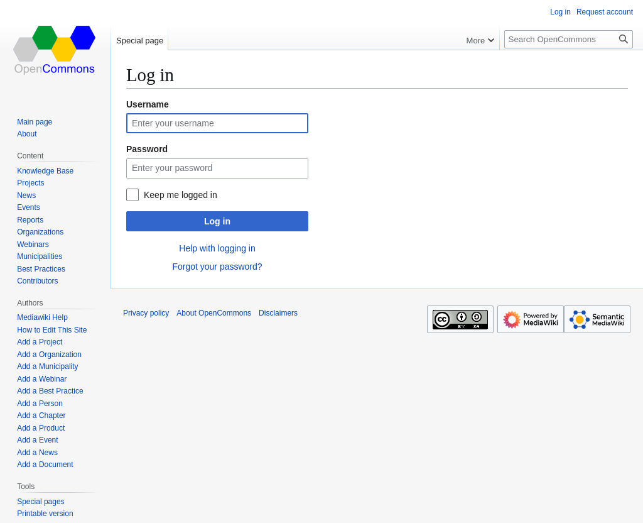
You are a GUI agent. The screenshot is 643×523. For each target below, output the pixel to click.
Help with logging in (217, 248)
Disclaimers (278, 313)
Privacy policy (146, 313)
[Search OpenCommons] (568, 39)
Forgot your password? (217, 267)
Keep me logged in (180, 195)
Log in (217, 221)
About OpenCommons (213, 313)
